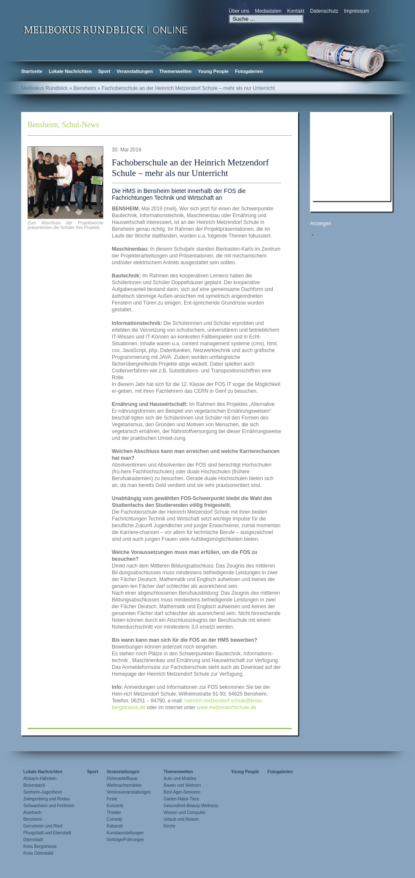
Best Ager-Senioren (181, 792)
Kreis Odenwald (38, 853)
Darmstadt (33, 839)
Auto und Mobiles (179, 778)
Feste (112, 799)
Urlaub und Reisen (181, 819)
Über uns (239, 11)
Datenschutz (324, 11)
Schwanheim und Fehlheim (49, 805)
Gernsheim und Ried (42, 826)
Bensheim (43, 124)
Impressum (356, 11)
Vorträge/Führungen (125, 839)
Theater (114, 812)
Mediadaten (268, 11)
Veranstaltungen (134, 71)
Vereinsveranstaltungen (129, 792)
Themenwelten (175, 71)
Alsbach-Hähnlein (39, 778)
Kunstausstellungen (125, 832)
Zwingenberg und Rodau (46, 799)
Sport (104, 71)
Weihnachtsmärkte (124, 785)
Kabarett (115, 826)
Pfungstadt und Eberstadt (47, 832)
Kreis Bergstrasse (40, 846)
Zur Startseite (105, 29)
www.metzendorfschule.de (226, 707)
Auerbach (32, 812)
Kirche (169, 826)
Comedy (114, 819)
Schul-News (80, 124)
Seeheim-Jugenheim (42, 792)
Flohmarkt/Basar (122, 778)
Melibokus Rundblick (44, 88)
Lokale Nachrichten (70, 71)
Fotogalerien (249, 71)
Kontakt (295, 11)
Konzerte (115, 805)
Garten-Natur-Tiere (181, 799)
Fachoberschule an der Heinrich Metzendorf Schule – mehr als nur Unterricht (190, 167)
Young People (213, 71)
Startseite (31, 71)
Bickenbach (34, 785)
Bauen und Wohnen (182, 785)
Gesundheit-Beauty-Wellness (190, 805)
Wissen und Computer (184, 812)
